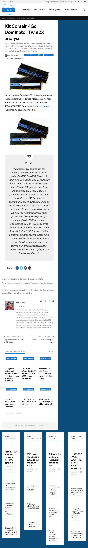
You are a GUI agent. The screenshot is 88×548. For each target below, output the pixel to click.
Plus (71, 10)
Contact (10, 1)
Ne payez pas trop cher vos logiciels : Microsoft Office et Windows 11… (77, 492)
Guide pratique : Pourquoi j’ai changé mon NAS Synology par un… (11, 531)
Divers (41, 54)
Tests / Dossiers (44, 10)
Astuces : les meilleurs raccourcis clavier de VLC (55, 460)
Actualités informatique (31, 54)
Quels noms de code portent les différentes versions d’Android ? (54, 490)
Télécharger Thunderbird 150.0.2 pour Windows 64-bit (33, 460)
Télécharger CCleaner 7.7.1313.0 (31, 488)
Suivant (18, 414)
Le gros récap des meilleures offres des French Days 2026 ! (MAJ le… (77, 534)
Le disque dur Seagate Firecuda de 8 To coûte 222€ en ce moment (77, 513)
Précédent (10, 414)
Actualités (30, 10)
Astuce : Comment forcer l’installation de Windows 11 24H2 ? (54, 512)
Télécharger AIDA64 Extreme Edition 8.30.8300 (33, 506)
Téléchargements (59, 10)
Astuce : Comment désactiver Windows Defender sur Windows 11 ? (54, 535)
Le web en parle (48, 54)
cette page (43, 106)
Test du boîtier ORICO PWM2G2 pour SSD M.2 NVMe (10, 486)
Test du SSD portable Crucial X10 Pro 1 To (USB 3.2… (11, 457)
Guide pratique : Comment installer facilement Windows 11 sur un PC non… (10, 509)
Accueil (4, 1)
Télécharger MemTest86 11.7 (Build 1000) (33, 524)
